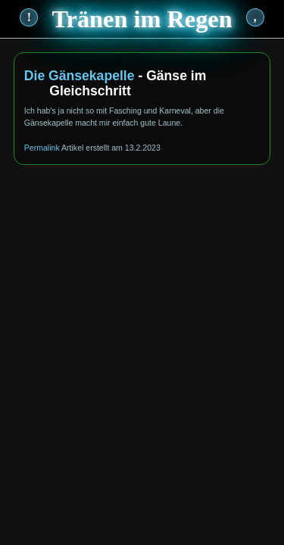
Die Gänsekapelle (79, 75)
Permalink (42, 147)
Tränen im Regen (141, 19)
